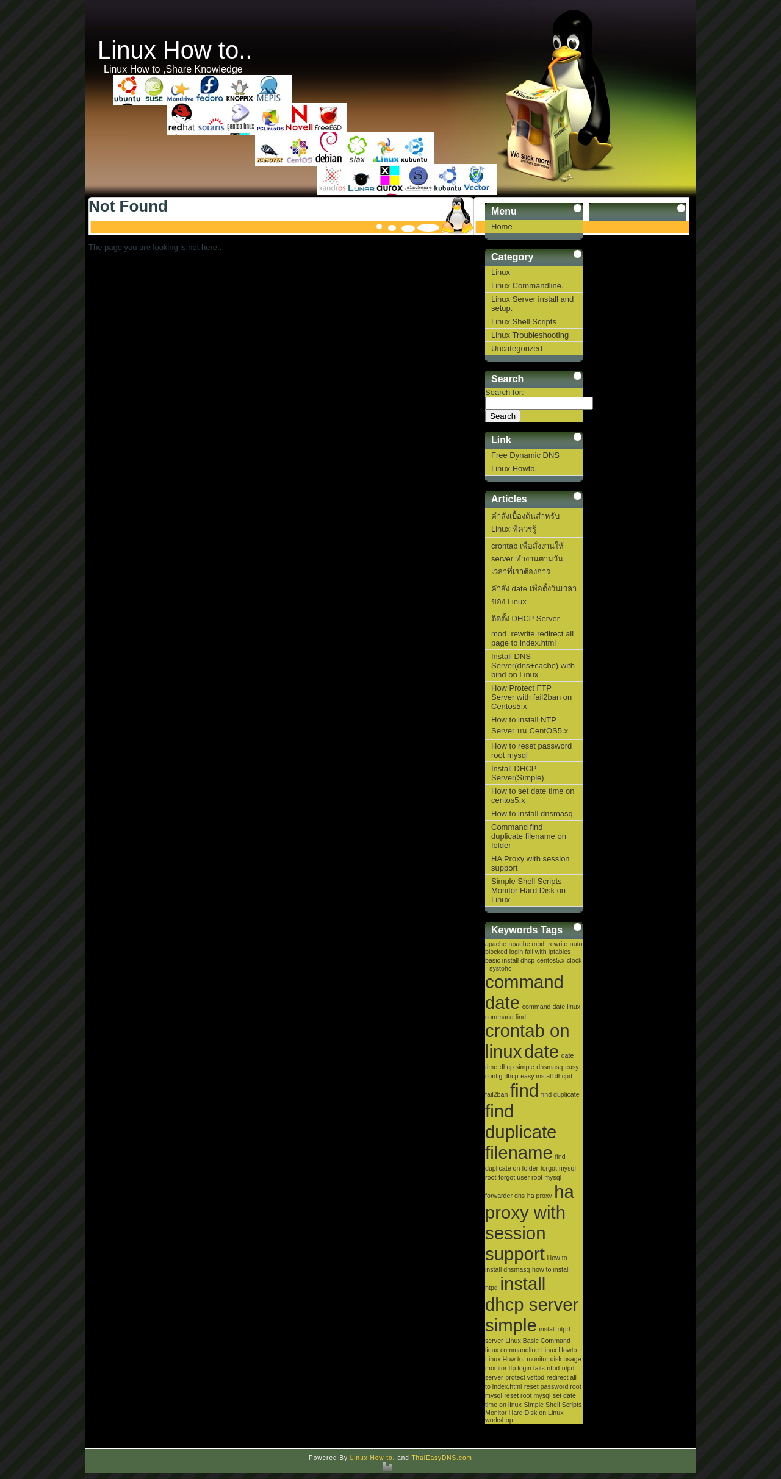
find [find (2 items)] (524, 1090)
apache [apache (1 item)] (495, 943)
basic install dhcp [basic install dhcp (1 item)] (509, 960)
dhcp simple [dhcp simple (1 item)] (517, 1067)
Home (502, 226)
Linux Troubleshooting (530, 335)
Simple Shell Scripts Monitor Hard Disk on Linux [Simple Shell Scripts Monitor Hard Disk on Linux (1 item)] (533, 1408)
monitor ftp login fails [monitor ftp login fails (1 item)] (515, 1368)
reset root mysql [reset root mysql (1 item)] (527, 1395)
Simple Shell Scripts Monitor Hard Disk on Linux (528, 890)
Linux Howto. (514, 468)
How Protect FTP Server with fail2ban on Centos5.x (531, 697)
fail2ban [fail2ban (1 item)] (496, 1094)
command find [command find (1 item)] (505, 1017)
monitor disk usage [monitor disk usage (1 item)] (554, 1359)
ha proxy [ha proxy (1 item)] (539, 1195)
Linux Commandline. (527, 285)
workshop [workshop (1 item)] (499, 1420)
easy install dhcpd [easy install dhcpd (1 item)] (546, 1076)
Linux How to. (372, 1458)
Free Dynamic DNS (525, 455)
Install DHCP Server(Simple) (517, 773)
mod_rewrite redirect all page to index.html (532, 638)
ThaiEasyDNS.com (441, 1458)
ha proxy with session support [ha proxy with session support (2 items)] (529, 1222)
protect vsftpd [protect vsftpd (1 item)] (524, 1377)
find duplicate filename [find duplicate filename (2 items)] (520, 1132)
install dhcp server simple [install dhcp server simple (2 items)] (531, 1304)
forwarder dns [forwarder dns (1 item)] (505, 1195)
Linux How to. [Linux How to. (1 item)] (505, 1359)
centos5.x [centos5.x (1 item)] (551, 960)
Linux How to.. (175, 50)
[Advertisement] (637, 495)
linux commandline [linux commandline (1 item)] (512, 1349)
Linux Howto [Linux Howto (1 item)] (559, 1349)
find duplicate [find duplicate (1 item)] (560, 1094)
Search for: (504, 392)
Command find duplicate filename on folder (528, 836)
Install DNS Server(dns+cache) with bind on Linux (533, 665)
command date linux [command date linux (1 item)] (551, 1006)
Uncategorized (516, 348)
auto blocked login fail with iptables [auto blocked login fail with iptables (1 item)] (534, 947)
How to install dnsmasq (532, 813)
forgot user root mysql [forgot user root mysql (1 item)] (529, 1177)
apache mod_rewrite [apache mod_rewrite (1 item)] (538, 943)
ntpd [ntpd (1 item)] (553, 1368)
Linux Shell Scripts (523, 321)
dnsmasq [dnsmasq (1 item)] (549, 1067)
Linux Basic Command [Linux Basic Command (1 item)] (537, 1340)
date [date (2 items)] (541, 1051)
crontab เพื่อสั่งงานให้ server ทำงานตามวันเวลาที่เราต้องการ (527, 558)
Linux (500, 272)
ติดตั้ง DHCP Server (525, 618)
